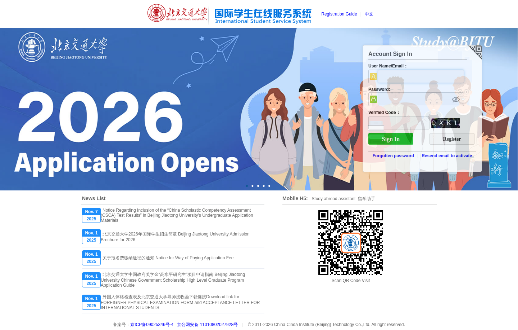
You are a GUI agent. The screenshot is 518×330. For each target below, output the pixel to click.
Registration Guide (339, 14)
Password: (379, 89)
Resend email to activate (447, 155)
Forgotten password (393, 155)
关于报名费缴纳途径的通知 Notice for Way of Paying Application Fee (168, 257)
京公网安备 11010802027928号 (207, 324)
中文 (369, 14)
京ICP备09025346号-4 (151, 324)
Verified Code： (384, 112)
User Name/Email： (388, 66)
